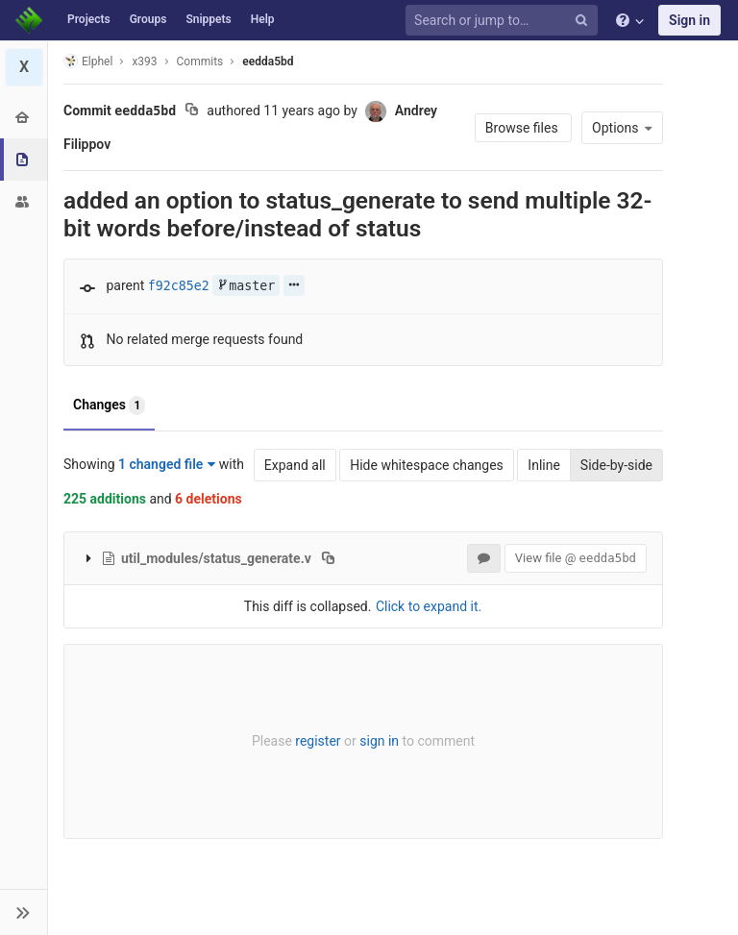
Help (263, 19)
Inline (544, 465)
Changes (109, 405)
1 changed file (166, 464)
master (246, 286)
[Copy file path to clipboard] (328, 558)
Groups (148, 19)
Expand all (295, 465)
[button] (23, 912)
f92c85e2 (178, 286)
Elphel (87, 61)
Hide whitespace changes (427, 465)
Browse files (523, 127)
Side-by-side (616, 465)
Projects (89, 19)
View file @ (575, 558)
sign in (379, 741)
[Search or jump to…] (504, 21)
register (317, 741)
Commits (200, 61)
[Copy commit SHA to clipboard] (192, 111)
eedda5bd (267, 61)
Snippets (208, 19)
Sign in (689, 20)
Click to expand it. (428, 606)
